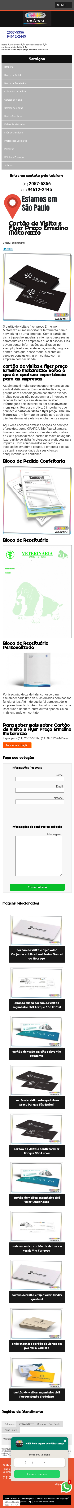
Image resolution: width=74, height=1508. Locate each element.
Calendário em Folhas (15, 91)
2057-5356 (15, 32)
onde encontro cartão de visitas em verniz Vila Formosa (37, 1248)
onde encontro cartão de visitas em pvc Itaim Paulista (37, 1346)
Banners (8, 67)
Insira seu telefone (39, 1454)
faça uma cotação (17, 745)
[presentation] (36, 815)
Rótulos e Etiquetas (14, 157)
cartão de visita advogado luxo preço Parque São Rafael (37, 1102)
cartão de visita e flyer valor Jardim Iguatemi (36, 1297)
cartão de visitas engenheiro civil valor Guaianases (36, 1200)
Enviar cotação (37, 887)
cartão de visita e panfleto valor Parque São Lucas (36, 1151)
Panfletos (9, 149)
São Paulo (54, 1424)
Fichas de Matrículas (15, 124)
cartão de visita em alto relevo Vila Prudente (36, 1054)
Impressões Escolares (15, 141)
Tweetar (8, 249)
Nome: (39, 777)
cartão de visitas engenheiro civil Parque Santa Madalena (36, 1394)
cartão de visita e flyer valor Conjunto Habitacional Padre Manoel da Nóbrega (37, 954)
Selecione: (10, 1424)
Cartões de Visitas (13, 108)
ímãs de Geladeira (13, 132)
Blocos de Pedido (13, 75)
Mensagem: (38, 854)
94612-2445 (16, 36)
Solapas (8, 165)
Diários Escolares (13, 116)
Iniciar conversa (37, 1474)
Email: (39, 789)
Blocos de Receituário (15, 83)
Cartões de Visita (13, 100)
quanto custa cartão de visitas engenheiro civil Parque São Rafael (36, 1005)
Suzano (41, 1424)
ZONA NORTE (26, 1424)
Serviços (37, 59)
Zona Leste (11, 1430)
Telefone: (39, 800)
